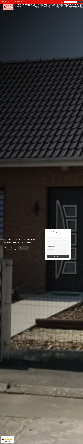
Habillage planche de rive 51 (45, 5)
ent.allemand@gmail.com (26, 2)
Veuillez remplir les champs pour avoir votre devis (57, 235)
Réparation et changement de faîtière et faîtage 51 (76, 6)
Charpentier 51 (24, 5)
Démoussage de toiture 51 (66, 5)
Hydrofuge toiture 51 (53, 5)
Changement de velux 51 (28, 5)
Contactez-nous (23, 247)
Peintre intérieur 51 (41, 5)
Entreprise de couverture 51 (19, 6)
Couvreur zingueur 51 (33, 5)
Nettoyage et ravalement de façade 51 (37, 6)
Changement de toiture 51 (61, 5)
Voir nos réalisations (10, 247)
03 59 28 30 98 (5, 2)
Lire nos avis (7, 441)
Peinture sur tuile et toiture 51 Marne (57, 7)
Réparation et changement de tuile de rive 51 (71, 6)
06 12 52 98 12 (14, 2)
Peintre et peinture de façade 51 (49, 7)
